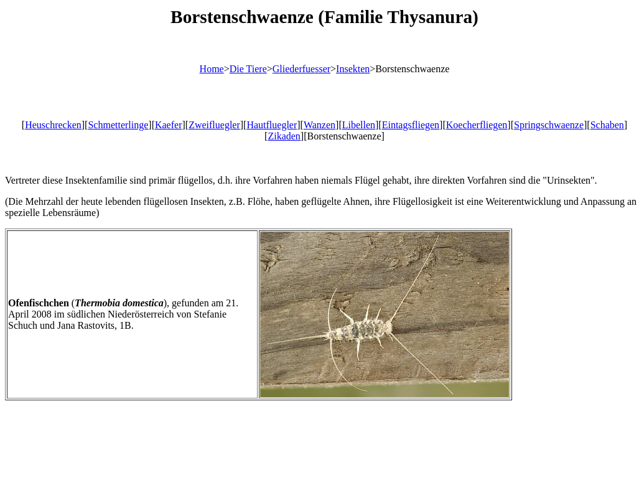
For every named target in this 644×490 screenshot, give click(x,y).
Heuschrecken (53, 125)
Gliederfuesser (301, 69)
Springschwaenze (549, 125)
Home (212, 69)
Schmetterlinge (118, 125)
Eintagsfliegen (410, 125)
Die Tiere (248, 69)
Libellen (358, 125)
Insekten (353, 69)
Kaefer (168, 125)
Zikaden (284, 136)
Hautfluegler (271, 125)
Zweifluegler (214, 125)
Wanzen (319, 125)
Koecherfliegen (477, 125)
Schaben (607, 125)
